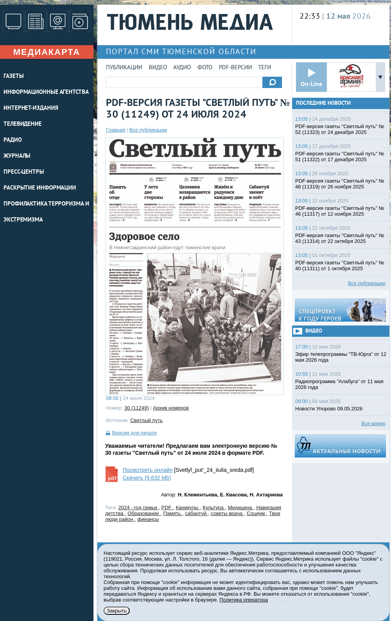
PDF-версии (235, 68)
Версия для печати (134, 433)
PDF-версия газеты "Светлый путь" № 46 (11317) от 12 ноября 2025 (339, 211)
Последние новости (323, 103)
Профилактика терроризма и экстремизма (46, 212)
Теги (264, 68)
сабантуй (196, 513)
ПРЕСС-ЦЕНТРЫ (24, 172)
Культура (214, 507)
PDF (167, 507)
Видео (158, 68)
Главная (115, 130)
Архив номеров (171, 408)
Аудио (182, 68)
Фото (204, 68)
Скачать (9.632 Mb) (147, 478)
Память (172, 513)
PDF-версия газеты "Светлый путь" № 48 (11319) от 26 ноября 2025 (339, 184)
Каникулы (188, 507)
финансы (148, 519)
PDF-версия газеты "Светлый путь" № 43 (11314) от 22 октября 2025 (339, 238)
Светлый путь (146, 420)
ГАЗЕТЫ (13, 76)
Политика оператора (244, 600)
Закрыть (117, 611)
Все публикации (148, 130)
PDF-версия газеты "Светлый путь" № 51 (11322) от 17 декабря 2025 (339, 156)
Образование (143, 513)
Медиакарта (46, 52)
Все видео (373, 423)
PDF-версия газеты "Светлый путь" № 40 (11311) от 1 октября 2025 (339, 265)
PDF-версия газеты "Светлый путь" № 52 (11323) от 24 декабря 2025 (339, 129)
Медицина (241, 507)
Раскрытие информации (40, 188)
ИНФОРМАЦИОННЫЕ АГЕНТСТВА (46, 92)
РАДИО (13, 140)
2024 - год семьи (138, 507)
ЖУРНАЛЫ (17, 156)
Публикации (124, 68)
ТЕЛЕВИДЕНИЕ (23, 124)
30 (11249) (136, 408)
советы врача (227, 513)
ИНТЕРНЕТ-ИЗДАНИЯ (31, 108)
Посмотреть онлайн (148, 470)
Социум (256, 513)
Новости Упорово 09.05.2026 (329, 409)
